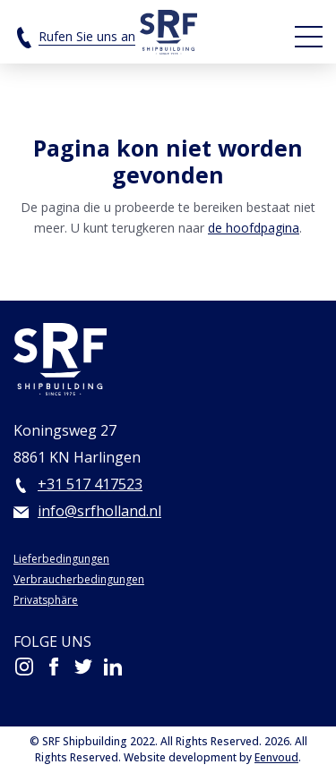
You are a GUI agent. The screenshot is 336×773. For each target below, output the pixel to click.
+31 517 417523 (90, 484)
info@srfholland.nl (99, 511)
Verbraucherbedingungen (78, 579)
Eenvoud (276, 757)
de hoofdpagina (253, 227)
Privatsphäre (45, 599)
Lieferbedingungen (61, 558)
